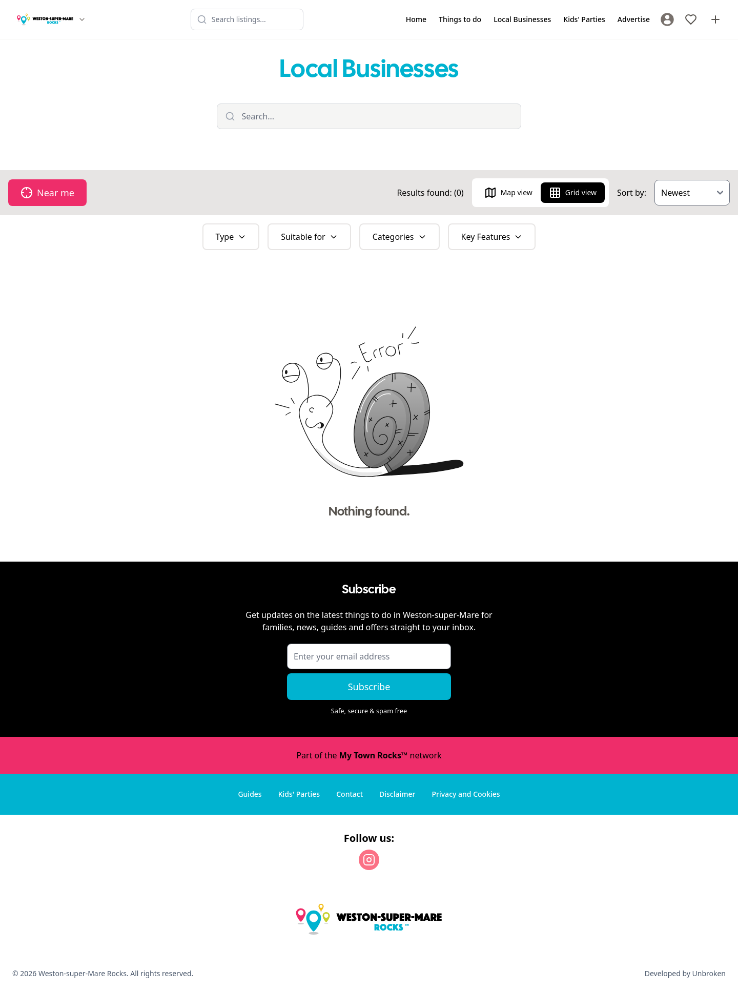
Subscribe (369, 686)
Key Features (492, 236)
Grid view (573, 193)
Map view (508, 193)
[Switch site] (82, 19)
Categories (399, 236)
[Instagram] (369, 860)
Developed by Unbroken (685, 973)
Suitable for (309, 236)
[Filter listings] (369, 116)
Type (231, 236)
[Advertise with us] (715, 19)
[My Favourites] (691, 19)
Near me (47, 193)
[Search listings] (247, 19)
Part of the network (368, 755)
